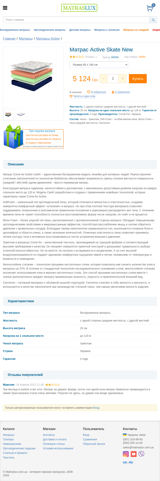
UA (125, 462)
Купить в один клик (84, 96)
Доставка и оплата (55, 439)
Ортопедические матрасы (49, 30)
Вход (96, 407)
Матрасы (26, 38)
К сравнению (122, 92)
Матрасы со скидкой (136, 30)
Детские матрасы (79, 30)
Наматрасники (12, 443)
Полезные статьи (54, 443)
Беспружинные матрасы (15, 30)
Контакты (49, 434)
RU (131, 462)
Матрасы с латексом (106, 30)
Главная (9, 38)
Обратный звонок (94, 443)
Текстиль (8, 457)
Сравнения (90, 439)
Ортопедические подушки (19, 448)
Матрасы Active (48, 38)
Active (115, 57)
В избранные (98, 92)
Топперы (8, 439)
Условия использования (58, 448)
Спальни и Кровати (15, 452)
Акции (156, 30)
